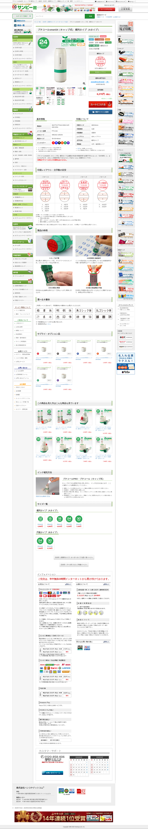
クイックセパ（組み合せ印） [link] (23, 232)
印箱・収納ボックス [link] (21, 296)
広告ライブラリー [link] (21, 405)
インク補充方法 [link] (20, 310)
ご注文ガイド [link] (20, 323)
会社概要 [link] (18, 391)
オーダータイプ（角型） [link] (22, 74)
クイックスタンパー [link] (21, 180)
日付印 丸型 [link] (18, 47)
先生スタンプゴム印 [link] (21, 259)
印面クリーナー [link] (19, 300)
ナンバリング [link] (19, 113)
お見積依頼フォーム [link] (21, 374)
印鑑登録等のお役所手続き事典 (125, 314)
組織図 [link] (18, 394)
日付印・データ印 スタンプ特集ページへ (74, 564)
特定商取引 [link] (19, 334)
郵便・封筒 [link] (18, 151)
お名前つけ (116, 17)
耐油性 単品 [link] (18, 211)
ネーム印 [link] (17, 245)
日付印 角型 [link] (18, 55)
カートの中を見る (106, 9)
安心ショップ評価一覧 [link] (22, 402)
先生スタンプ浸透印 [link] (21, 262)
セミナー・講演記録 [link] (21, 409)
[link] (44, 352)
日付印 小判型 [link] (19, 51)
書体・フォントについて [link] (23, 314)
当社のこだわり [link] (20, 387)
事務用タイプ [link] (19, 82)
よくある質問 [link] (20, 371)
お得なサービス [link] (20, 361)
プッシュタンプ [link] (19, 276)
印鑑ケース (100, 17)
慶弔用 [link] (17, 159)
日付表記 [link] (17, 117)
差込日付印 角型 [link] (19, 100)
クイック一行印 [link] (19, 176)
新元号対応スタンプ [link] (21, 141)
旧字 (78, 148)
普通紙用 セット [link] (19, 197)
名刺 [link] (16, 162)
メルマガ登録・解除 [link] (21, 358)
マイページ (111, 1)
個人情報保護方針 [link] (21, 345)
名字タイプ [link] (18, 78)
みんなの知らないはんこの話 (125, 324)
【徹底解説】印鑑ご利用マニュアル (125, 319)
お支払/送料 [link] (19, 327)
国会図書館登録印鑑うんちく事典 (125, 308)
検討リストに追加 (100, 112)
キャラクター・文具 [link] (21, 170)
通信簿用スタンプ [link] (20, 266)
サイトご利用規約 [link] (21, 341)
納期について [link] (20, 330)
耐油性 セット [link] (19, 207)
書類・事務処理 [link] (19, 148)
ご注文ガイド (100, 1)
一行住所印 (108, 17)
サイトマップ (121, 1)
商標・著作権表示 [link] (21, 338)
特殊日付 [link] (17, 124)
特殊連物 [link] (17, 121)
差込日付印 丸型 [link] (19, 96)
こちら (48, 324)
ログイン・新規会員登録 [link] (23, 354)
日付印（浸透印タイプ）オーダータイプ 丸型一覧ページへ (74, 557)
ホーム (131, 1)
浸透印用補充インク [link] (21, 285)
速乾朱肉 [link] (17, 293)
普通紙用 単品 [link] (19, 201)
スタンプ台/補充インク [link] (21, 289)
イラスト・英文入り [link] (21, 166)
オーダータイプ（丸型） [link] (22, 71)
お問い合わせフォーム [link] (22, 378)
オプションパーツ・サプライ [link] (23, 58)
